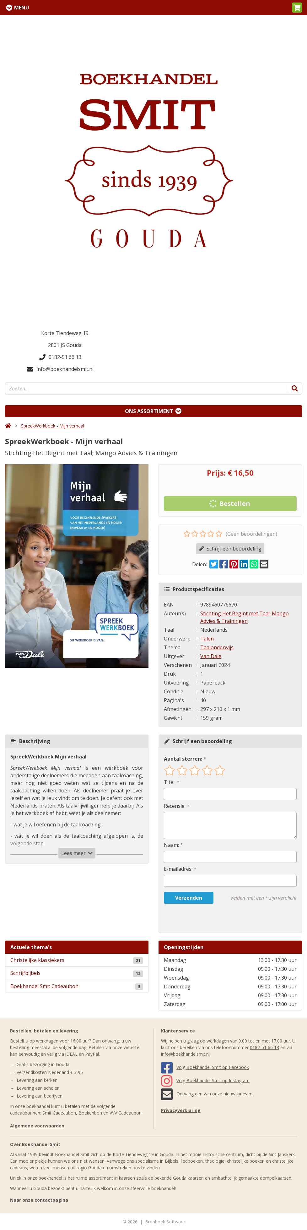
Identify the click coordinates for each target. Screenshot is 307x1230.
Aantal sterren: (183, 758)
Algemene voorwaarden (37, 1126)
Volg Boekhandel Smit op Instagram (205, 1080)
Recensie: (175, 805)
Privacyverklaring (181, 1110)
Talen (207, 638)
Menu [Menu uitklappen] (21, 7)
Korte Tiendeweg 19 (65, 333)
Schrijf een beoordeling (230, 548)
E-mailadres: (178, 868)
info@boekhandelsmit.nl (60, 369)
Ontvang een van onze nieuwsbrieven (206, 1094)
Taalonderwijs (217, 647)
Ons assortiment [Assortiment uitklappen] (149, 411)
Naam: (171, 844)
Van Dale (210, 656)
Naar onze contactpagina (39, 1200)
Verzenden (188, 897)
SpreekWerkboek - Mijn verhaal (52, 426)
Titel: (169, 782)
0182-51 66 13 (60, 357)
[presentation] (204, 918)
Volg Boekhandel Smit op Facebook (205, 1067)
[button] (297, 8)
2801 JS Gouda (65, 345)
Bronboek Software (165, 1222)
